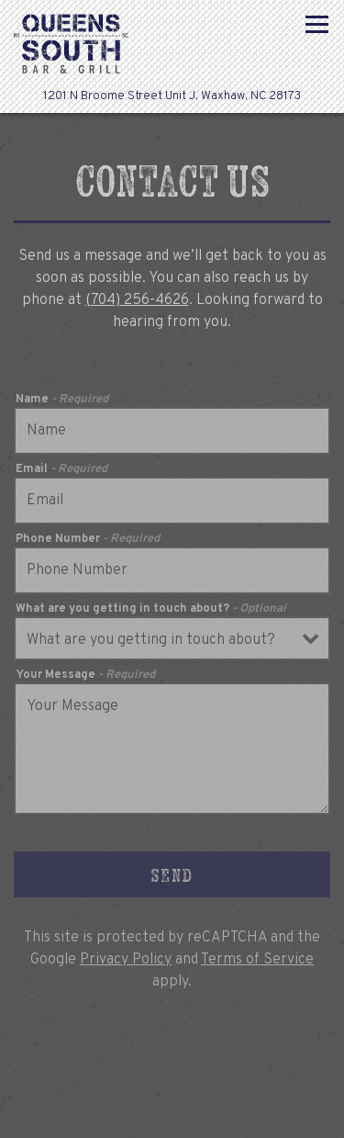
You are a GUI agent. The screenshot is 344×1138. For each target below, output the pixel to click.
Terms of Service (257, 960)
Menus (172, 1115)
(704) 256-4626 (137, 300)
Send (172, 874)
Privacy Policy (126, 960)
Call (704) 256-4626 (172, 1067)
